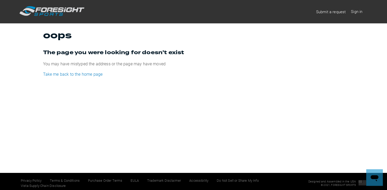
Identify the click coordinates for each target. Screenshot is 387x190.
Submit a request (331, 11)
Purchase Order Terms (105, 180)
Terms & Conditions (65, 180)
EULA (135, 180)
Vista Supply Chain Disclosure (43, 185)
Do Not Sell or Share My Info (238, 180)
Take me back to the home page (73, 74)
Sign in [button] (356, 11)
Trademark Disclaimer (164, 180)
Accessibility (198, 180)
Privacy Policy (31, 180)
